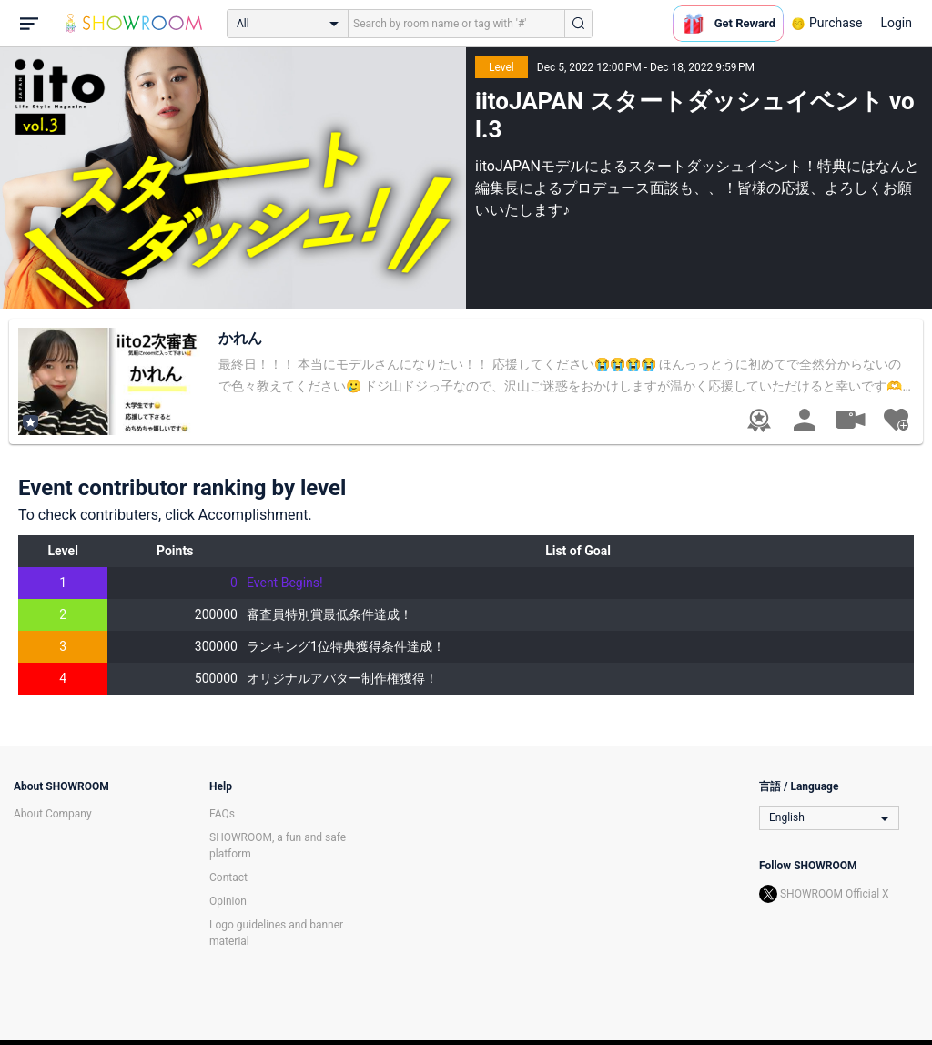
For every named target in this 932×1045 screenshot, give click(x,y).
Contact (228, 877)
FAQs (222, 813)
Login (896, 22)
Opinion (228, 901)
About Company (53, 813)
